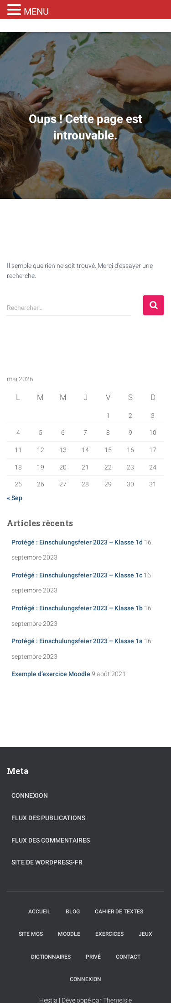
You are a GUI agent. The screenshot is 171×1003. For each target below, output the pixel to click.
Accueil (39, 911)
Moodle (69, 934)
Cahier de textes (119, 911)
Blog (73, 911)
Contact (128, 957)
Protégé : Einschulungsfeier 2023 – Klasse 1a (77, 641)
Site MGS (31, 934)
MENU (36, 11)
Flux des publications (48, 818)
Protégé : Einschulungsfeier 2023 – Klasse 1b (77, 608)
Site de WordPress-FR (47, 862)
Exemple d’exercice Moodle (50, 674)
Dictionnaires (51, 957)
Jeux (145, 934)
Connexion (29, 795)
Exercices (109, 934)
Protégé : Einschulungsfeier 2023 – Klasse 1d (77, 542)
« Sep (14, 497)
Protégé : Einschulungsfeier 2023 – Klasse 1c (76, 575)
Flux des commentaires (50, 840)
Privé (93, 957)
